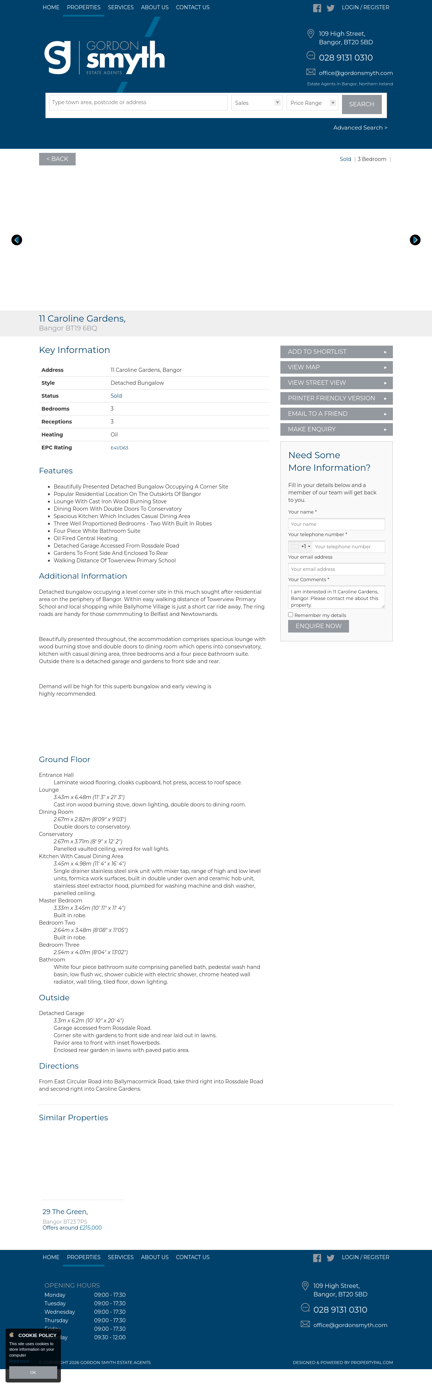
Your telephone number (317, 553)
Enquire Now (319, 644)
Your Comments (308, 598)
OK (33, 1372)
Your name (302, 531)
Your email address (310, 575)
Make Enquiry (311, 447)
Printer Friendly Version (329, 417)
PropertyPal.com (372, 1381)
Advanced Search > (360, 146)
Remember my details (320, 634)
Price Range (306, 121)
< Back (57, 177)
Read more (19, 1361)
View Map (304, 385)
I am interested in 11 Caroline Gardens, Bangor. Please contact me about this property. (336, 615)
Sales (242, 121)
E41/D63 (119, 466)
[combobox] (300, 565)
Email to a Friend (318, 432)
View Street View (317, 401)
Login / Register (366, 7)
